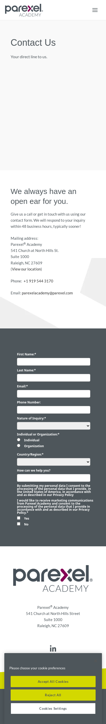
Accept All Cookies (53, 682)
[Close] (95, 660)
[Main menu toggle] (95, 10)
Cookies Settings (53, 708)
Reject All (53, 695)
